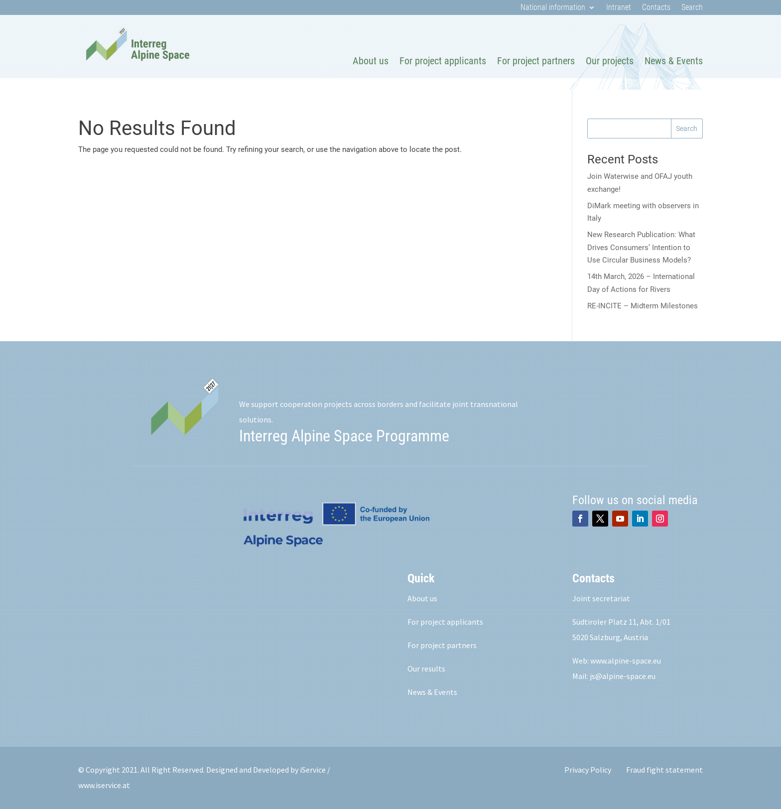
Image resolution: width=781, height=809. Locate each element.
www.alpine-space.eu (625, 661)
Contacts (656, 8)
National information (553, 8)
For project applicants (442, 61)
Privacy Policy (587, 770)
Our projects (610, 61)
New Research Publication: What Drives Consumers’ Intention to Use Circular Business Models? (641, 247)
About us (371, 61)
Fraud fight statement (664, 770)
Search (692, 8)
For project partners (536, 61)
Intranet (618, 8)
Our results (426, 669)
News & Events (674, 61)
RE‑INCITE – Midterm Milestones (642, 305)
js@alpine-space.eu (622, 676)
